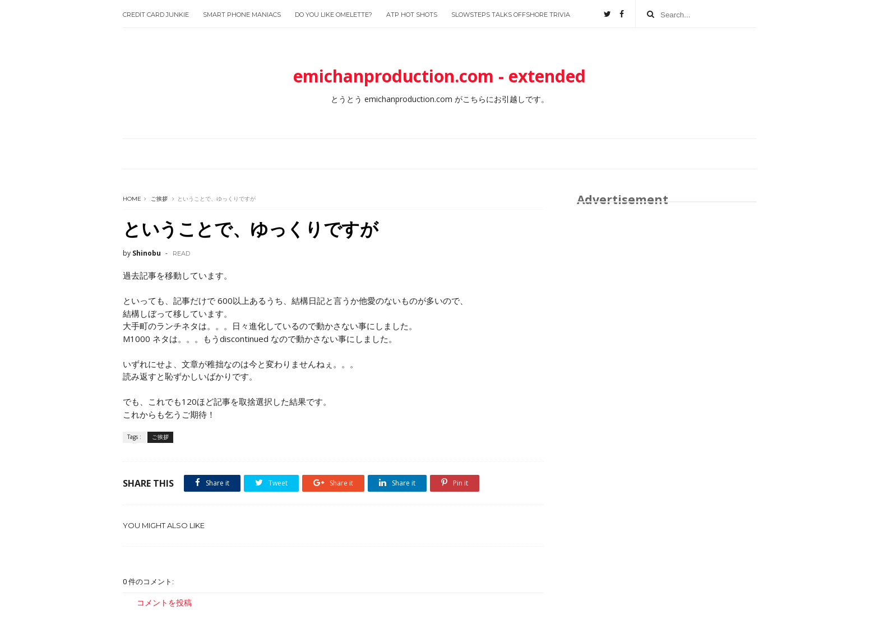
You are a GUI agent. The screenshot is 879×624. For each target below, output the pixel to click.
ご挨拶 (159, 198)
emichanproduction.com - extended (439, 75)
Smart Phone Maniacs (242, 15)
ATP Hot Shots (411, 15)
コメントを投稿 (164, 602)
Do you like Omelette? (333, 15)
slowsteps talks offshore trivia (510, 15)
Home (132, 198)
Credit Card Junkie (156, 15)
